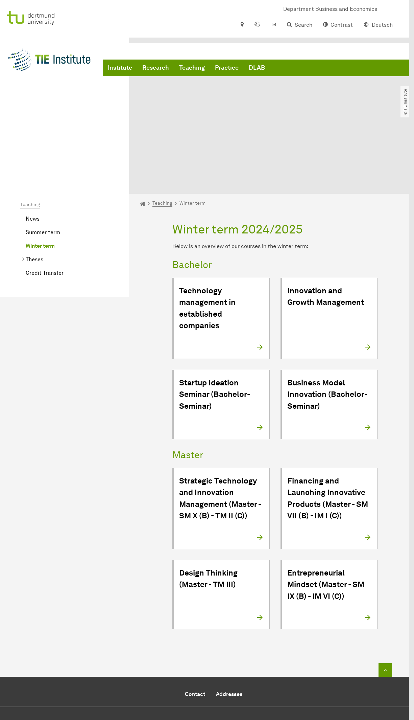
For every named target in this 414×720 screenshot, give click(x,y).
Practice (227, 67)
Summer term (43, 167)
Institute (120, 67)
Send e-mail (203, 673)
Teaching (192, 67)
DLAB (257, 67)
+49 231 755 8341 (226, 664)
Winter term (40, 180)
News (33, 153)
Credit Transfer (45, 207)
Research (155, 67)
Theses (34, 194)
